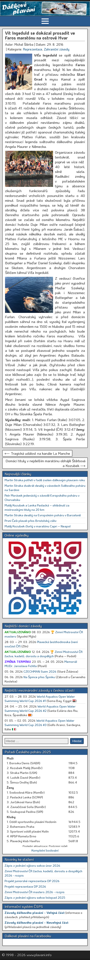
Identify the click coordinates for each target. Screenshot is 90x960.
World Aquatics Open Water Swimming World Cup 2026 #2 (40, 708)
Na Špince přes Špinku (39, 677)
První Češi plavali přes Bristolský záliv (30, 520)
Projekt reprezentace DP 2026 (25, 886)
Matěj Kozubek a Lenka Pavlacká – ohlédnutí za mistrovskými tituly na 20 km (37, 507)
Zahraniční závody (56, 49)
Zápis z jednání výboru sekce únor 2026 (32, 865)
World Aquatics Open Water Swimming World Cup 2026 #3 (39, 722)
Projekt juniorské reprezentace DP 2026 (32, 881)
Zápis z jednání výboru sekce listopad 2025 (35, 897)
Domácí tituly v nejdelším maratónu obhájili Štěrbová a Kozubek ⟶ (45, 463)
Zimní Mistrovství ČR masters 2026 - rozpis (35, 892)
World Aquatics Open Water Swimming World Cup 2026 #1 (40, 698)
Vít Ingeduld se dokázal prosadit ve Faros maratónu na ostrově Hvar (40, 35)
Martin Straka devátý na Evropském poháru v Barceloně (43, 515)
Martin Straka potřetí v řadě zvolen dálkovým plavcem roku (45, 480)
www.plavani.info (39, 954)
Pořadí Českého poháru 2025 (28, 751)
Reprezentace (32, 49)
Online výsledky (17, 535)
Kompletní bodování (45, 850)
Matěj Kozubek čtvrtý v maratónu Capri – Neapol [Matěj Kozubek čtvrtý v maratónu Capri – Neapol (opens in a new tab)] (38, 526)
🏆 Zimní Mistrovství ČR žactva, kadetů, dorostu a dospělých (44, 654)
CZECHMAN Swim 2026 (40, 671)
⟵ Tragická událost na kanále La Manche (37, 453)
